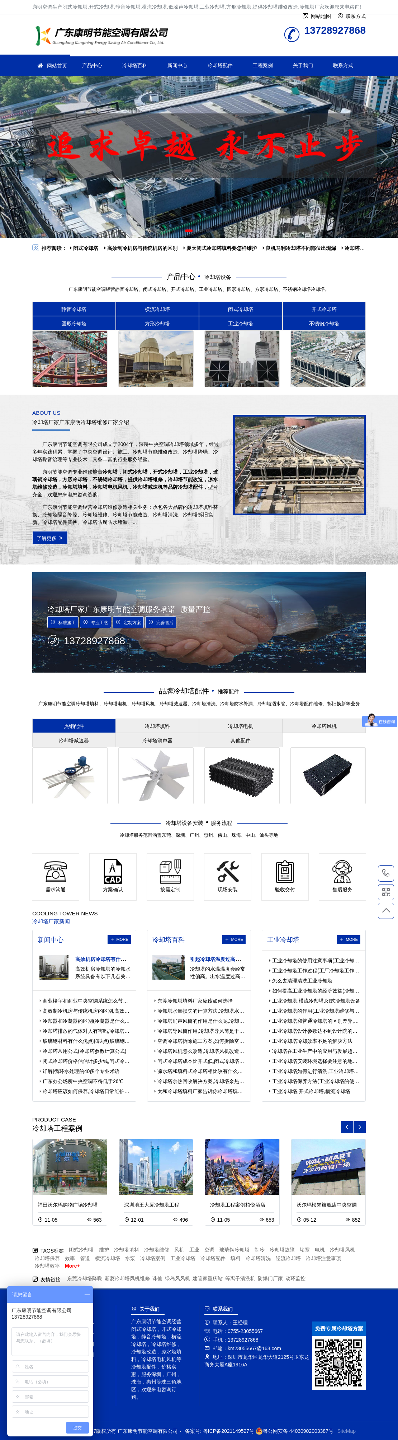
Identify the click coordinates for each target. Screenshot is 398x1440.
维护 (104, 1250)
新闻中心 (177, 65)
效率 (70, 1258)
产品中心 (92, 65)
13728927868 (386, 873)
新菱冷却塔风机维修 (127, 1278)
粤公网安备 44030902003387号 (294, 1431)
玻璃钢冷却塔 (234, 1250)
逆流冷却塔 (288, 1258)
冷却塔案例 (152, 1258)
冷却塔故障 (282, 1250)
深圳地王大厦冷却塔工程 (151, 1205)
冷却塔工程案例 (57, 1128)
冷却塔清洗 (258, 1258)
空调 (209, 1250)
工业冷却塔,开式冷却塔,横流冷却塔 (311, 1091)
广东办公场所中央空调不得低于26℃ (83, 1081)
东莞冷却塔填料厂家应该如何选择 (195, 1001)
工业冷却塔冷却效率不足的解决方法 (312, 1041)
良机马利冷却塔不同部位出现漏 (301, 248)
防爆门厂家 (270, 1278)
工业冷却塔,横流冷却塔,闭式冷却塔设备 (316, 1001)
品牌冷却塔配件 (184, 691)
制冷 (260, 1250)
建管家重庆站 (208, 1278)
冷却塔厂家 (104, 37)
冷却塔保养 (47, 1258)
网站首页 (57, 66)
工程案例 (263, 65)
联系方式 (343, 65)
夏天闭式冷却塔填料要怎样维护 (221, 248)
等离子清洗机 (240, 1278)
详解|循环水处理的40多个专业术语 (81, 1071)
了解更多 (50, 538)
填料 (236, 1258)
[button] (189, 230)
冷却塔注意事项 (323, 1258)
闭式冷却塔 (85, 248)
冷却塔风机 (342, 1250)
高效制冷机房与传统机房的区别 (142, 248)
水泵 (130, 1258)
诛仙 (157, 1278)
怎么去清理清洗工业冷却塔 (302, 981)
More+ (72, 1266)
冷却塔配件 (220, 65)
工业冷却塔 (182, 1258)
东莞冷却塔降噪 (84, 1278)
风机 (179, 1250)
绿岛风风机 (177, 1278)
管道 (85, 1258)
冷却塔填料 (126, 1250)
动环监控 (295, 1278)
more (122, 939)
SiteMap (346, 1431)
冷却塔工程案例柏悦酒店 (237, 1205)
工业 (194, 1250)
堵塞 (305, 1250)
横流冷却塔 (107, 1258)
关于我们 (303, 65)
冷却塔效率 (47, 1266)
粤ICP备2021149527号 (228, 1431)
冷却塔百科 (134, 65)
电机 (320, 1250)
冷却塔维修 (156, 1250)
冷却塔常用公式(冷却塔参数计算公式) (84, 1051)
